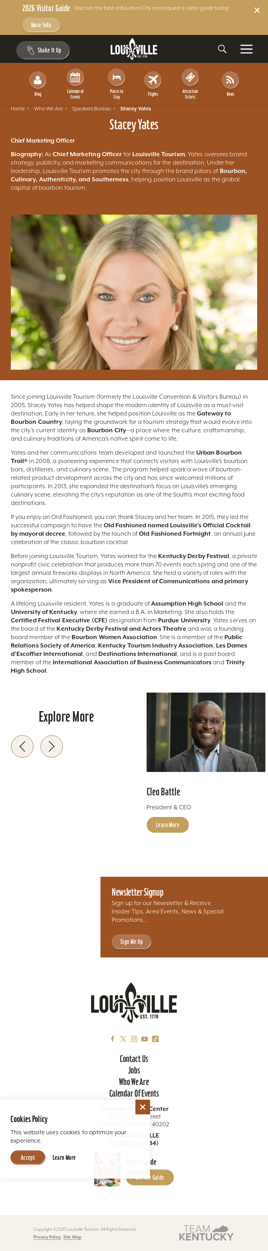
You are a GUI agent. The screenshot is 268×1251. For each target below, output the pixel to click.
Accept (28, 1149)
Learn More (64, 1149)
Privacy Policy (47, 1236)
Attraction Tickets (191, 81)
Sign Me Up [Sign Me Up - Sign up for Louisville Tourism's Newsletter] (131, 941)
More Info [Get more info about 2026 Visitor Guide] (41, 25)
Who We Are (134, 1082)
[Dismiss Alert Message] (257, 10)
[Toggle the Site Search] (222, 48)
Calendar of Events (76, 81)
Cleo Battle (163, 786)
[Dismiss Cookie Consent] (142, 1099)
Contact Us (134, 1059)
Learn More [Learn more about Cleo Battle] (167, 819)
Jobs (134, 1070)
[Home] (134, 49)
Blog (37, 81)
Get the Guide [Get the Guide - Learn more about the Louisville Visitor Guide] (149, 1177)
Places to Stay (117, 81)
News (230, 81)
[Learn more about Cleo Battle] (206, 727)
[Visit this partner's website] (206, 1232)
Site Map (73, 1236)
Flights (153, 81)
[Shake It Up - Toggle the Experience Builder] (42, 50)
